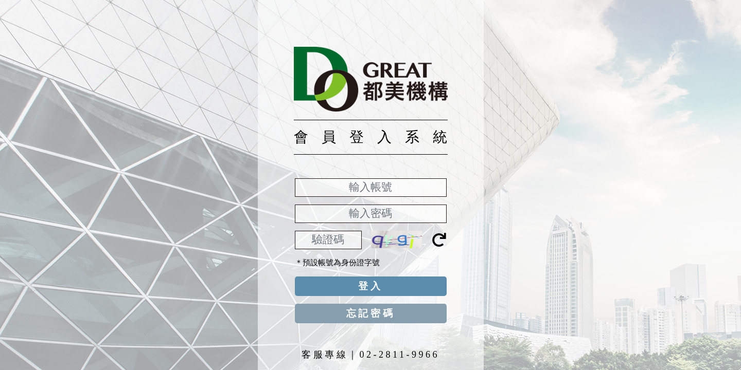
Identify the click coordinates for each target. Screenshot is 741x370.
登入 (370, 286)
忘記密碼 (370, 313)
